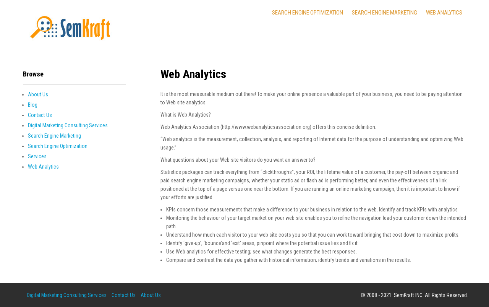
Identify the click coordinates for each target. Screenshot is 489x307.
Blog (32, 105)
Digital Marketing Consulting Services (68, 125)
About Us (38, 94)
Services (37, 156)
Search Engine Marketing (384, 12)
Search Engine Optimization (307, 12)
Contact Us (40, 115)
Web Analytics (444, 12)
